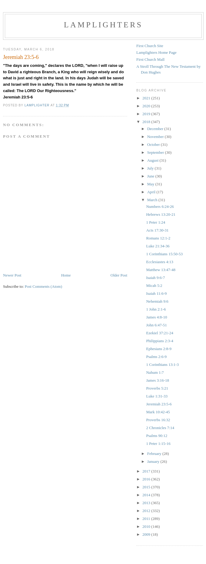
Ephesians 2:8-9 (158, 348)
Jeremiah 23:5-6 (158, 404)
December (155, 128)
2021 (146, 98)
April (152, 192)
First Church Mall (150, 59)
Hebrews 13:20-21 (160, 214)
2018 (146, 121)
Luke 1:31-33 (156, 396)
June (151, 176)
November (156, 136)
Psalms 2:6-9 (156, 356)
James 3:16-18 (157, 380)
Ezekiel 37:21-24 (159, 333)
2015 (146, 487)
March (152, 200)
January (154, 461)
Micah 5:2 (154, 285)
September (156, 152)
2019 (146, 114)
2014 (146, 495)
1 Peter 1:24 (155, 222)
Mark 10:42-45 (158, 412)
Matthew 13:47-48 (160, 269)
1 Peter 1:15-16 (158, 443)
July (151, 168)
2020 (146, 106)
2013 (146, 502)
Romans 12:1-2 (158, 238)
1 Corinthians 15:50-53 (164, 254)
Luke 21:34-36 (157, 246)
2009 (146, 534)
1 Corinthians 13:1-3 (162, 364)
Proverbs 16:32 (158, 420)
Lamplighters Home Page (156, 52)
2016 (146, 479)
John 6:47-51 (156, 325)
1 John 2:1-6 (156, 309)
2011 (146, 518)
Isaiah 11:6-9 (156, 293)
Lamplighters (103, 24)
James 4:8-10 (156, 317)
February (154, 453)
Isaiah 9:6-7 (155, 277)
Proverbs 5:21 (157, 388)
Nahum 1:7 (155, 372)
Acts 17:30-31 (157, 230)
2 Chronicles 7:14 (160, 427)
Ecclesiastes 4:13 (159, 262)
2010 (146, 526)
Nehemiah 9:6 (157, 301)
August (153, 160)
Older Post (119, 275)
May (151, 184)
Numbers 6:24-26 (160, 206)
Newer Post (12, 275)
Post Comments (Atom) (43, 286)
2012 (146, 510)
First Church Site (149, 45)
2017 (146, 471)
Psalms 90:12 (156, 435)
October (154, 144)
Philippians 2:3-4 (159, 341)
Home (66, 275)
